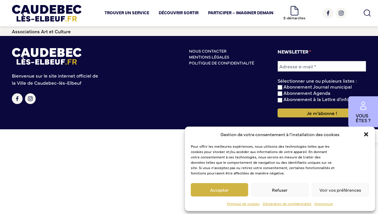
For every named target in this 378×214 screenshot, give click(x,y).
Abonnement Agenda (304, 93)
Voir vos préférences (340, 190)
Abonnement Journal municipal (315, 87)
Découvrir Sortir (179, 12)
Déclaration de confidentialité (287, 203)
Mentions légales (209, 57)
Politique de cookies (243, 203)
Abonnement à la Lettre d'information (322, 99)
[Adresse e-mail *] (322, 66)
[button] (366, 134)
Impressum (323, 203)
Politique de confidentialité (221, 63)
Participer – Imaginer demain (240, 12)
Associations (26, 31)
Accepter (219, 190)
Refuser (280, 190)
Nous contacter (207, 51)
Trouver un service (127, 12)
